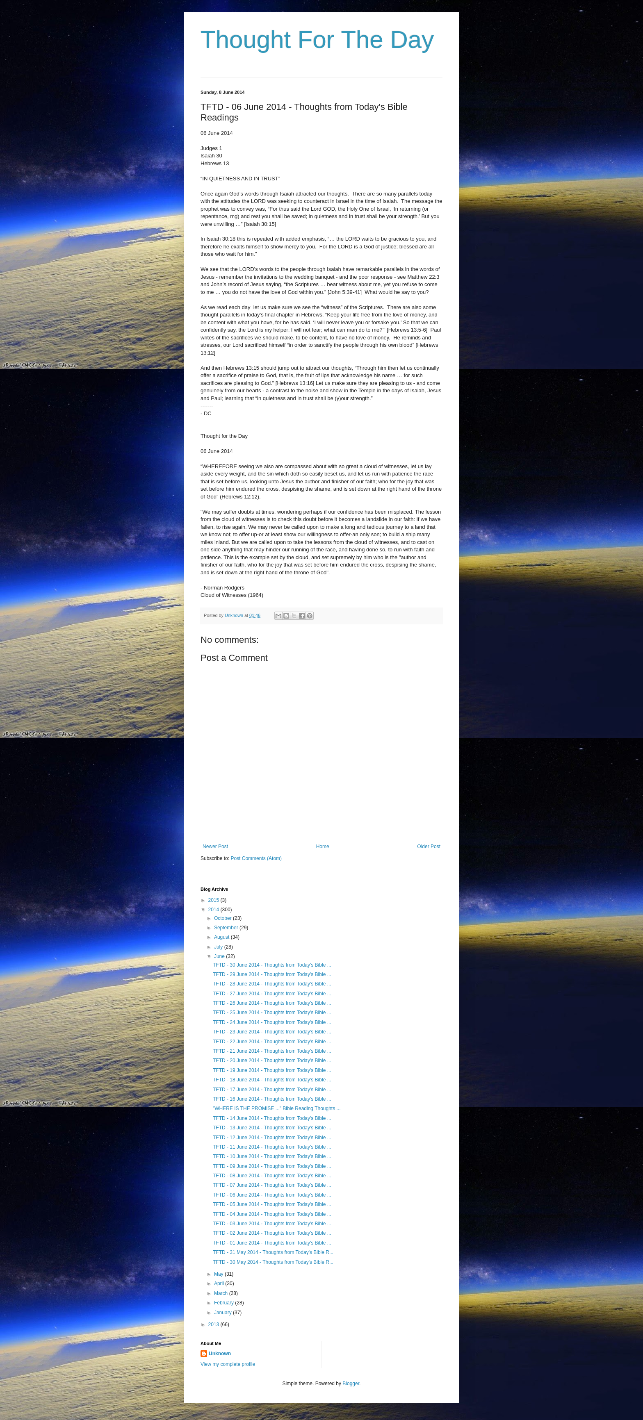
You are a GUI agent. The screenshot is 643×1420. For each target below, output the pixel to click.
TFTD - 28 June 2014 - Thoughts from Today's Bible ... (272, 984)
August (222, 937)
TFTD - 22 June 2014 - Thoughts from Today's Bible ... (272, 1042)
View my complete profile (228, 1364)
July (219, 947)
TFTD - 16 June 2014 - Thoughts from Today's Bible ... (272, 1099)
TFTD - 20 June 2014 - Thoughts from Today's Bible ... (272, 1060)
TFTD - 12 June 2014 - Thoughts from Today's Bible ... (272, 1137)
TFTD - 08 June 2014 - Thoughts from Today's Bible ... (272, 1176)
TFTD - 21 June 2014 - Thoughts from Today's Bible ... (272, 1051)
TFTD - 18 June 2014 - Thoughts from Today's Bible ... (272, 1080)
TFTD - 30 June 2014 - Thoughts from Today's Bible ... (272, 965)
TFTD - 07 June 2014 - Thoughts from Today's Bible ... (272, 1185)
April (219, 1283)
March (221, 1293)
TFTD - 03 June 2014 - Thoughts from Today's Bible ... (272, 1224)
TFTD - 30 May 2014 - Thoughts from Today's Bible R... (273, 1262)
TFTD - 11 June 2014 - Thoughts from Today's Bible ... (272, 1147)
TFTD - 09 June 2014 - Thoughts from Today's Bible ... (272, 1166)
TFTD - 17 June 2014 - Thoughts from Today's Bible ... (272, 1089)
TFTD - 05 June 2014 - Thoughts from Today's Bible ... (272, 1204)
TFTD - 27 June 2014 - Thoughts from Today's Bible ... (272, 994)
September (226, 928)
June (220, 956)
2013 (214, 1324)
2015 (214, 900)
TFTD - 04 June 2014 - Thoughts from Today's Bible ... (272, 1214)
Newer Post (215, 846)
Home (322, 846)
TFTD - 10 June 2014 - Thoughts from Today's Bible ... (272, 1156)
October (223, 918)
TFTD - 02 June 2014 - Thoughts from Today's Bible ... (272, 1233)
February (224, 1303)
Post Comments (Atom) (256, 858)
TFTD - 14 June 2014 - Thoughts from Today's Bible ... (272, 1118)
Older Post (428, 846)
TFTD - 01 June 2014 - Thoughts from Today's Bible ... (272, 1243)
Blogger (350, 1383)
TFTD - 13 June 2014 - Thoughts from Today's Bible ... (272, 1128)
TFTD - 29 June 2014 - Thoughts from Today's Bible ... (272, 974)
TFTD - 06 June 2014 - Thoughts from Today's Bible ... (272, 1195)
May (219, 1274)
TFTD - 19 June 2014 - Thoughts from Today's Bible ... (272, 1070)
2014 (214, 910)
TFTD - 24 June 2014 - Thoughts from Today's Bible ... (272, 1022)
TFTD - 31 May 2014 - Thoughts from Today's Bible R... (273, 1252)
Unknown (220, 1353)
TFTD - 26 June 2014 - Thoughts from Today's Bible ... (272, 1003)
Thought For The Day (317, 39)
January (223, 1312)
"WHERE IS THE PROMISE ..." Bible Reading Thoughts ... (277, 1108)
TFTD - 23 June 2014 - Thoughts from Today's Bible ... (272, 1032)
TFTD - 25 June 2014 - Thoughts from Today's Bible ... (272, 1012)
